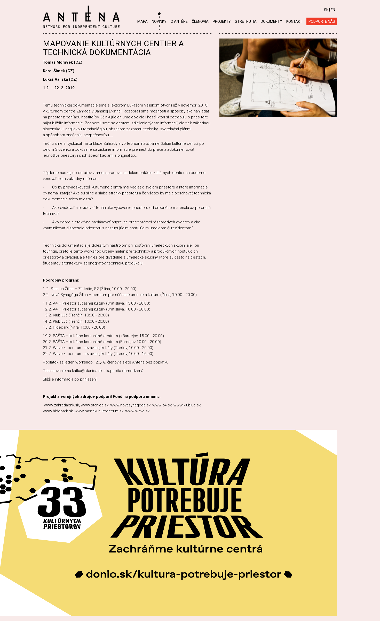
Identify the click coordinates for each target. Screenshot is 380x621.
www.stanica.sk (94, 405)
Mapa (142, 21)
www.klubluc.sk (187, 405)
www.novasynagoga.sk (130, 405)
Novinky (159, 21)
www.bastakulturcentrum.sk (99, 411)
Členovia (200, 21)
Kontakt (294, 21)
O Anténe (179, 21)
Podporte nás (321, 21)
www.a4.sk (162, 405)
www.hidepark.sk (58, 411)
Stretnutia (246, 21)
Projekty (222, 21)
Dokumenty (271, 21)
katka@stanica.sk (87, 370)
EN (333, 10)
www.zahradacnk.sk (61, 405)
